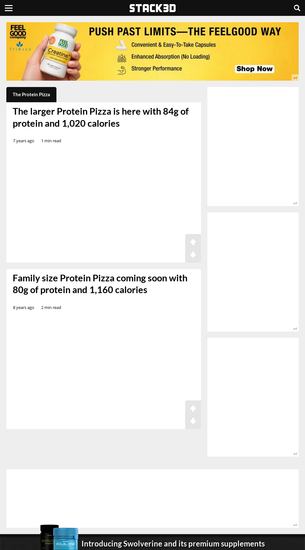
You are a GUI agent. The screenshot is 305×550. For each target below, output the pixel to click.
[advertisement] (152, 51)
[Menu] (9, 8)
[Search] (297, 8)
